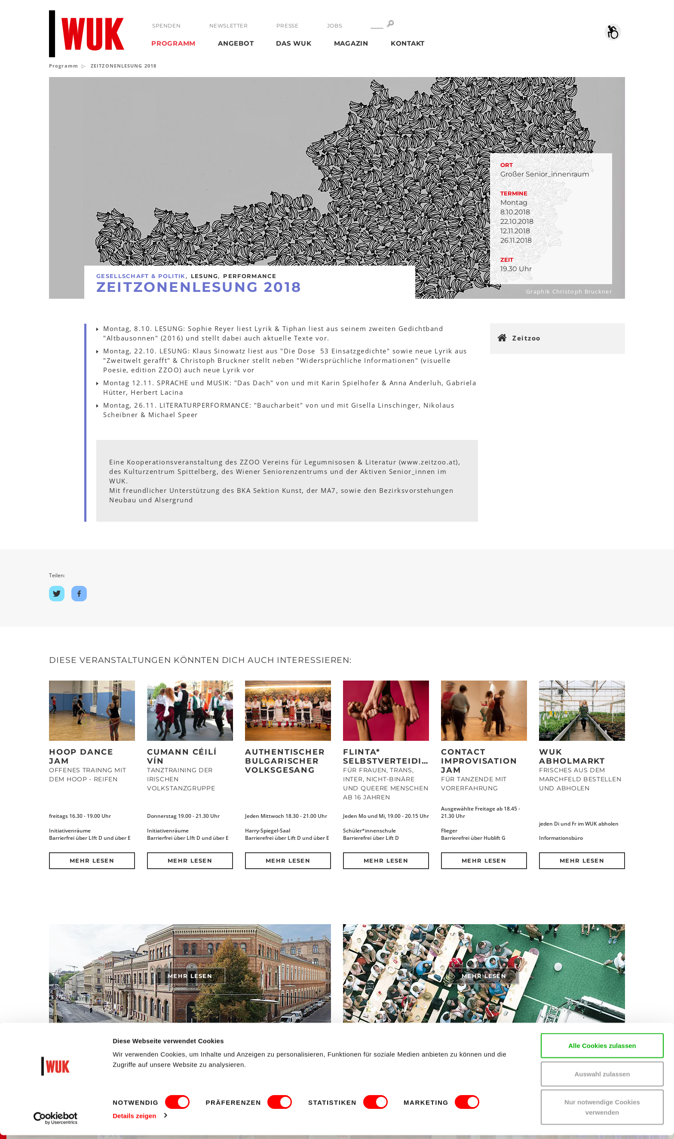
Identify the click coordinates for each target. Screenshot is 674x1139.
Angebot (236, 43)
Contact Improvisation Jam (479, 761)
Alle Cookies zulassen (602, 1049)
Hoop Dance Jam (81, 756)
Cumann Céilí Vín (182, 756)
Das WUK (293, 43)
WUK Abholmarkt (572, 756)
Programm (173, 43)
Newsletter (228, 25)
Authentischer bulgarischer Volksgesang (285, 761)
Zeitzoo (526, 338)
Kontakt (408, 43)
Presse (287, 25)
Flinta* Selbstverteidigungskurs (411, 756)
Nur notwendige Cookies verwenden (602, 1111)
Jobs (334, 25)
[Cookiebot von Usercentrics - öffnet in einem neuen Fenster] (55, 1122)
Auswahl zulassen (602, 1077)
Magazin (351, 43)
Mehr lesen (92, 860)
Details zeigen (134, 1119)
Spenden (166, 25)
